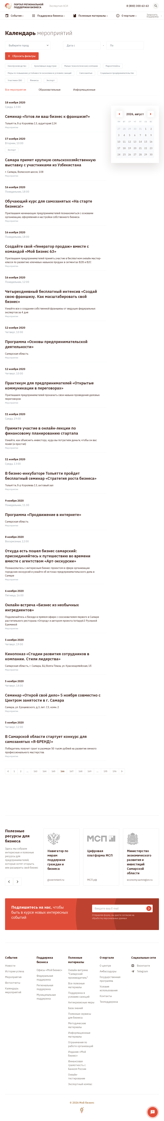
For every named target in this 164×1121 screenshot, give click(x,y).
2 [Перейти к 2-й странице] (20, 771)
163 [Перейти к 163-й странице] (35, 771)
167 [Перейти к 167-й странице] (71, 771)
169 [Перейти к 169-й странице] (89, 771)
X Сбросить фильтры (21, 56)
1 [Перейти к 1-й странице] (14, 771)
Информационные (84, 89)
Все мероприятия (15, 89)
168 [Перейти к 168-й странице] (80, 771)
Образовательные (50, 89)
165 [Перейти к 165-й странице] (53, 771)
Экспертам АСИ (58, 5)
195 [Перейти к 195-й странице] (105, 771)
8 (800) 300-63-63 (137, 5)
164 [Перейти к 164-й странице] (44, 771)
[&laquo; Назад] (8, 771)
